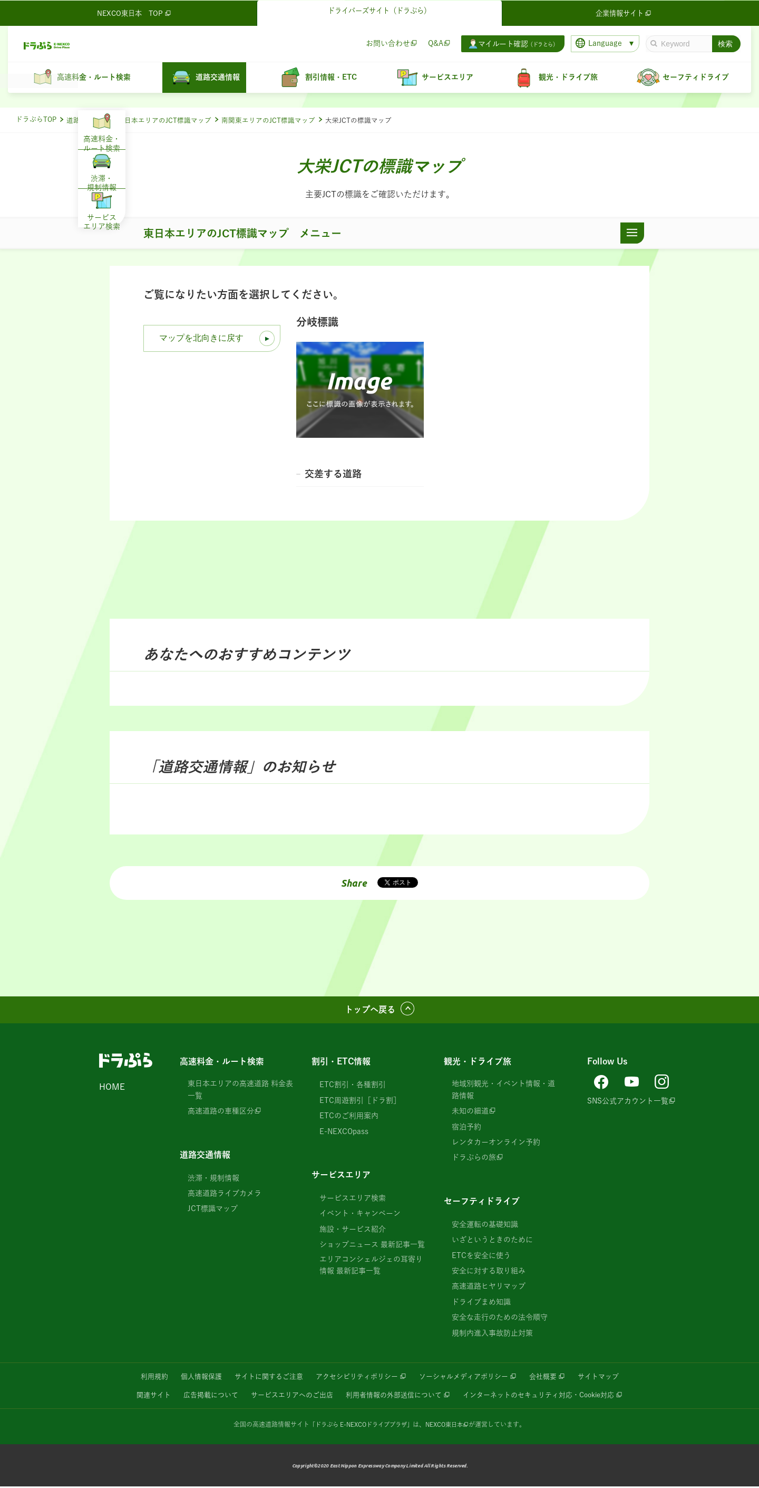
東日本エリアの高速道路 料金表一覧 (240, 1091)
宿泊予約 (466, 1128)
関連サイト (138, 1396)
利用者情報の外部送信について (393, 1396)
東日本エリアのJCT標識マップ (164, 120)
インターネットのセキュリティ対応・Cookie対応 (549, 1396)
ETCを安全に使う (481, 1257)
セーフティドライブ (482, 1203)
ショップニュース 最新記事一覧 (372, 1246)
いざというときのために (492, 1241)
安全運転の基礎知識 (485, 1226)
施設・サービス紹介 (352, 1231)
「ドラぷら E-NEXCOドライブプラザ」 (359, 1425)
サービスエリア (341, 1177)
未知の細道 (470, 1113)
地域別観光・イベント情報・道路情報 (503, 1091)
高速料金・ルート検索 (222, 1064)
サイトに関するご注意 (261, 1378)
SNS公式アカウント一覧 (627, 1100)
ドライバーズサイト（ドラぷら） (379, 11)
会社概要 (553, 1378)
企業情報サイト (624, 12)
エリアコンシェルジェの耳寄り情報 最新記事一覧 (371, 1266)
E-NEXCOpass (343, 1133)
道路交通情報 (87, 120)
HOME (112, 1089)
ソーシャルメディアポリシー (469, 1378)
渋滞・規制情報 (213, 1180)
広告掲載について (198, 1396)
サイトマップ (612, 1378)
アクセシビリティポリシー (355, 1378)
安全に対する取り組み (489, 1272)
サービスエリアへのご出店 (285, 1396)
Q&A (435, 42)
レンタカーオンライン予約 (496, 1144)
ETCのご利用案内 (348, 1117)
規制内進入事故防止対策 (492, 1335)
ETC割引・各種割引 (352, 1087)
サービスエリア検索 (352, 1200)
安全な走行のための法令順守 (500, 1319)
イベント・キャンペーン (360, 1215)
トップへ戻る (370, 1011)
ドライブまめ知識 (481, 1304)
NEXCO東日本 (448, 1425)
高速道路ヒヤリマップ (489, 1288)
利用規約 (140, 1378)
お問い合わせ (387, 42)
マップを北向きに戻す (201, 337)
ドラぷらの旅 (474, 1159)
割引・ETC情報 (341, 1064)
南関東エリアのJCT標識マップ (268, 120)
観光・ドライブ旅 (477, 1064)
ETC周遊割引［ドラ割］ (360, 1102)
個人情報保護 (190, 1378)
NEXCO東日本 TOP (135, 12)
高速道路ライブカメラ (224, 1195)
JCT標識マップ (213, 1210)
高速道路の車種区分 (221, 1113)
